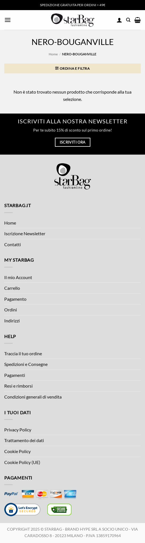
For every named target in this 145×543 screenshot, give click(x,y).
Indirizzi (12, 320)
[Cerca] (128, 20)
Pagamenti (14, 375)
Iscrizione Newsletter (24, 233)
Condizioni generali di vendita (33, 396)
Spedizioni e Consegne (26, 364)
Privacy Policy (17, 429)
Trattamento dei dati (24, 440)
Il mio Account (18, 277)
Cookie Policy (17, 451)
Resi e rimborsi (18, 385)
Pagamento (15, 299)
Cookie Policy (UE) (22, 462)
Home (53, 54)
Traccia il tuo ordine (23, 353)
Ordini (10, 309)
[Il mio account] (119, 20)
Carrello (12, 288)
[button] (7, 20)
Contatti (12, 244)
